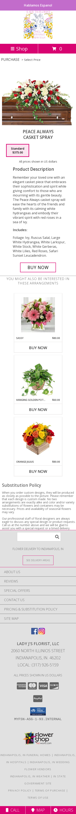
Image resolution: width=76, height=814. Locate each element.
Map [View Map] (38, 810)
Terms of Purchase (50, 790)
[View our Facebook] (34, 633)
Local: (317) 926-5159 (38, 665)
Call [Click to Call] (12, 810)
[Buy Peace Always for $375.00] (38, 267)
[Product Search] (39, 536)
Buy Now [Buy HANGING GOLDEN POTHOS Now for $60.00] (38, 409)
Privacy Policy (19, 790)
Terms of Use (38, 797)
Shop (19, 48)
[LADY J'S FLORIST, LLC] (38, 38)
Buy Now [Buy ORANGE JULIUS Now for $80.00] (38, 471)
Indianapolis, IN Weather (30, 776)
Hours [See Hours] (63, 810)
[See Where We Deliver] (38, 560)
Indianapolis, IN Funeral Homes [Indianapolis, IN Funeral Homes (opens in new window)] (25, 755)
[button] (38, 711)
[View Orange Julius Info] (38, 438)
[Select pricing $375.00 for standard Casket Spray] (18, 150)
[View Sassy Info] (38, 315)
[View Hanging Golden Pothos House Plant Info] (38, 376)
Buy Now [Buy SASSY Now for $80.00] (38, 347)
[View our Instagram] (42, 633)
